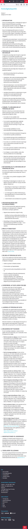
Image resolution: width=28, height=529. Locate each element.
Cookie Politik (11, 251)
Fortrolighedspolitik (6, 473)
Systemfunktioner (6, 500)
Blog (3, 505)
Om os (3, 506)
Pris (2, 503)
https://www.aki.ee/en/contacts (11, 426)
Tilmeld (26, 1)
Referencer (4, 502)
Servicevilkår (5, 471)
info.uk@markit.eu (8, 486)
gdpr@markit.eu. (21, 457)
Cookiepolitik (5, 475)
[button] (10, 1)
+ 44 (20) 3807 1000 (9, 484)
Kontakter (4, 478)
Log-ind (21, 1)
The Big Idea (4, 498)
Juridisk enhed (5, 476)
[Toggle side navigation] (1, 4)
